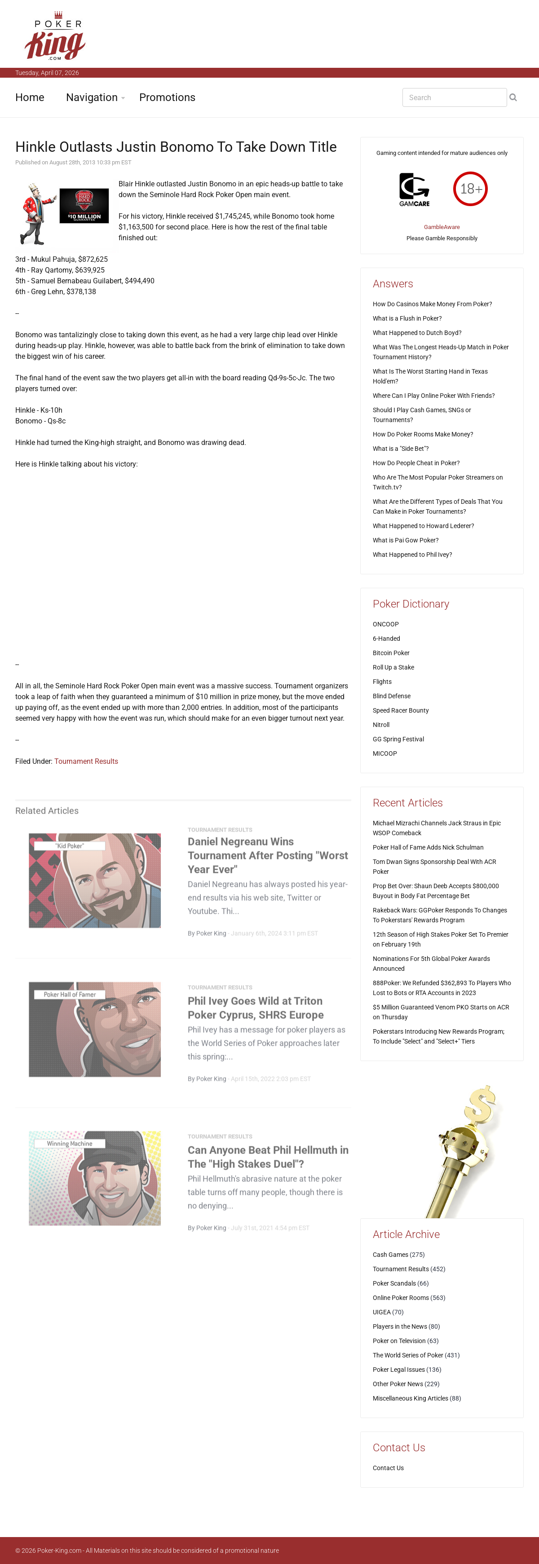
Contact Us (388, 1467)
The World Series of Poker (408, 1355)
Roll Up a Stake (393, 667)
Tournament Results (86, 761)
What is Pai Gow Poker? (406, 540)
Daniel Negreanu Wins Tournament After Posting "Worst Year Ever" (268, 859)
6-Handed (386, 638)
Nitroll (381, 724)
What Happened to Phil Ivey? (412, 554)
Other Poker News (398, 1384)
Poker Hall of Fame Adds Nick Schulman (428, 847)
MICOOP (385, 753)
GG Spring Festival (398, 739)
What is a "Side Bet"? (401, 448)
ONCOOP (386, 624)
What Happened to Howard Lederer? (423, 525)
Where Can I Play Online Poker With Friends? (434, 395)
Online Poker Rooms (401, 1297)
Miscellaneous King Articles (410, 1398)
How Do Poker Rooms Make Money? (423, 434)
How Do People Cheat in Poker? (416, 463)
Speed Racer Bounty (401, 710)
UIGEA (382, 1312)
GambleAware (442, 227)
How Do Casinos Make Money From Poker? (432, 304)
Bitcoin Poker (391, 652)
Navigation (92, 97)
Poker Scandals (394, 1283)
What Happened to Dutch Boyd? (417, 332)
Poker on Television (399, 1340)
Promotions (167, 97)
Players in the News (400, 1326)
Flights (382, 681)
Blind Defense (392, 696)
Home (29, 97)
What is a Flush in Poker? (407, 318)
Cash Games (390, 1254)
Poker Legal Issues (399, 1369)
